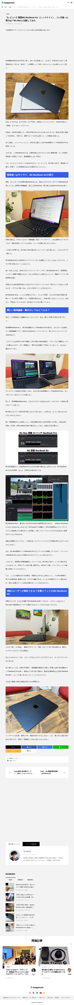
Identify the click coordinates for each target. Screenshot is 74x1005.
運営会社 (57, 997)
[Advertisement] (37, 44)
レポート (26, 900)
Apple (10, 760)
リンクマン (15, 758)
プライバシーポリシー (66, 997)
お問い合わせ (50, 997)
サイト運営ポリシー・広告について (37, 997)
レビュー (15, 760)
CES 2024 (27, 910)
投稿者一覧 (25, 997)
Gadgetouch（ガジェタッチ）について (12, 997)
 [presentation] (70, 943)
